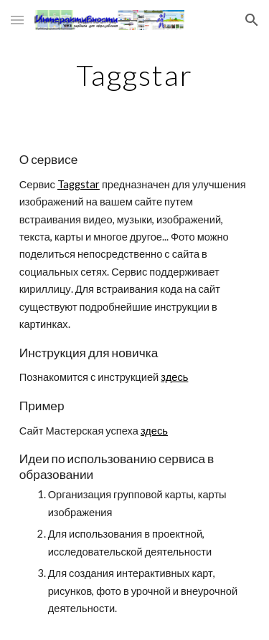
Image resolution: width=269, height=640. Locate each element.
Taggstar (78, 184)
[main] (135, 75)
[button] (17, 19)
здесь (174, 377)
